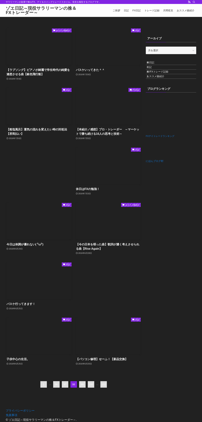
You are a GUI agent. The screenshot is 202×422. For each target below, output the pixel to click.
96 (56, 384)
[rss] (189, 2)
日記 (152, 71)
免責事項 (11, 415)
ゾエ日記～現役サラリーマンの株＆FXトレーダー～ (41, 10)
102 (104, 384)
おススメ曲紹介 (158, 86)
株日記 (153, 63)
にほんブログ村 (154, 172)
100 (91, 384)
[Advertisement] (39, 162)
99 (82, 384)
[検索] (194, 2)
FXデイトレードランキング (160, 147)
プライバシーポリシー (20, 410)
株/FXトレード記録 (160, 78)
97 (65, 384)
